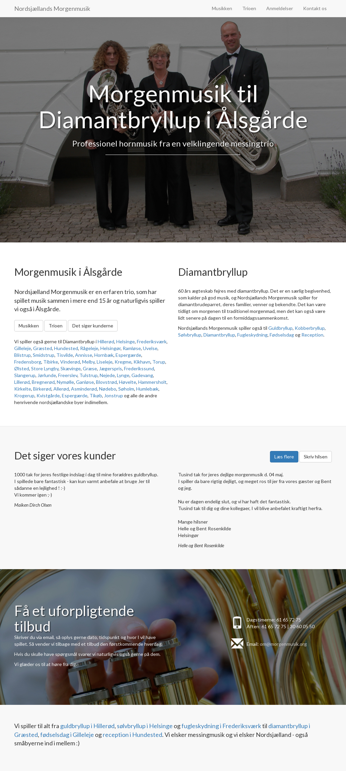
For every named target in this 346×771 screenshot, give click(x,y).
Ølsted (21, 368)
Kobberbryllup (310, 328)
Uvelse (150, 348)
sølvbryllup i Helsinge (145, 725)
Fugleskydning (252, 335)
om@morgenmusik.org (283, 644)
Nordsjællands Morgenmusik (52, 8)
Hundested (66, 348)
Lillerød (22, 382)
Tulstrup (88, 375)
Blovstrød (106, 382)
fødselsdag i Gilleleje (67, 734)
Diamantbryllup (219, 335)
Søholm (126, 389)
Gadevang (142, 375)
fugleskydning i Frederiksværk (221, 725)
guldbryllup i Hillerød (87, 725)
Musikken (222, 8)
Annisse (83, 355)
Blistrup (22, 355)
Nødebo (107, 389)
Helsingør (110, 348)
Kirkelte (22, 389)
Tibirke (50, 362)
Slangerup (24, 375)
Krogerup (24, 395)
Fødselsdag (282, 335)
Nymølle (65, 382)
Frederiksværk (152, 341)
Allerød (61, 389)
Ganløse (85, 382)
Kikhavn (141, 362)
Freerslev (67, 375)
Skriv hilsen (315, 456)
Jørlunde (47, 375)
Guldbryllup (280, 328)
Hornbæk (104, 355)
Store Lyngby (44, 368)
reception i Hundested (132, 734)
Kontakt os (315, 8)
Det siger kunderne (92, 325)
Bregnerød (43, 382)
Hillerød (106, 341)
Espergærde (128, 355)
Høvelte (127, 382)
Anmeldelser (279, 8)
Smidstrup (43, 355)
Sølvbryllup (189, 335)
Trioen (249, 8)
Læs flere (284, 456)
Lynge (123, 375)
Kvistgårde (48, 395)
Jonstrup (113, 395)
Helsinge (125, 341)
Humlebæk (147, 389)
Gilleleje (22, 348)
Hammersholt (152, 382)
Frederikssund (139, 368)
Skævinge (70, 368)
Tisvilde (64, 355)
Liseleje (105, 362)
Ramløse (132, 348)
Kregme (123, 362)
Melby (88, 362)
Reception (312, 335)
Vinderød (70, 362)
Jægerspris (110, 368)
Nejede (107, 375)
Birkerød (42, 389)
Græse (90, 368)
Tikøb (96, 395)
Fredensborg (27, 362)
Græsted (42, 348)
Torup (158, 362)
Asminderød (84, 389)
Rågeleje (89, 348)
